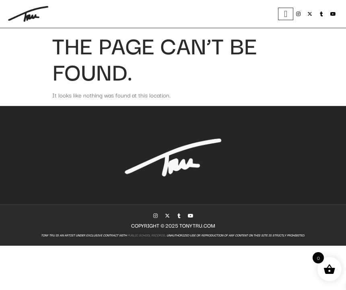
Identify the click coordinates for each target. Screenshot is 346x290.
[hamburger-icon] (285, 14)
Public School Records (146, 235)
